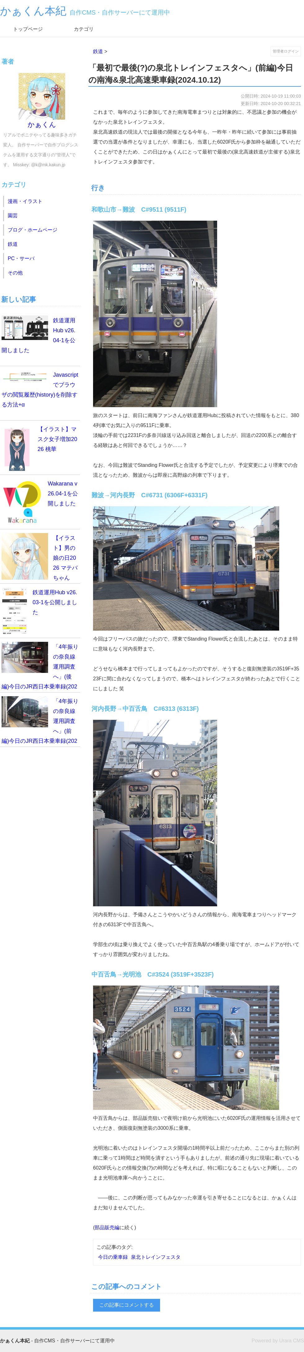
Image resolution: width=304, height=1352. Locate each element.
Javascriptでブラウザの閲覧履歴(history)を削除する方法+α (40, 389)
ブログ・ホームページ (32, 229)
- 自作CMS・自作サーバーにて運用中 (57, 1340)
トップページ (28, 29)
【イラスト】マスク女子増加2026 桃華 (39, 447)
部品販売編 (107, 1227)
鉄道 (98, 51)
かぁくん (42, 100)
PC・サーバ (21, 258)
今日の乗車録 (113, 1257)
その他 (15, 272)
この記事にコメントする (126, 1305)
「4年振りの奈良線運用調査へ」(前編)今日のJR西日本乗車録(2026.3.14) (40, 721)
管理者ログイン (286, 51)
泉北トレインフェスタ (156, 1257)
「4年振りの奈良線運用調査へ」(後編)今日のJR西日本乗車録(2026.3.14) (40, 667)
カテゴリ (84, 29)
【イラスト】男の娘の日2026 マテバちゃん (40, 557)
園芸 (13, 215)
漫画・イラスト (25, 201)
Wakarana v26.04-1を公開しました (40, 502)
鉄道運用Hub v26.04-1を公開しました (38, 334)
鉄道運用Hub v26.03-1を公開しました (39, 610)
